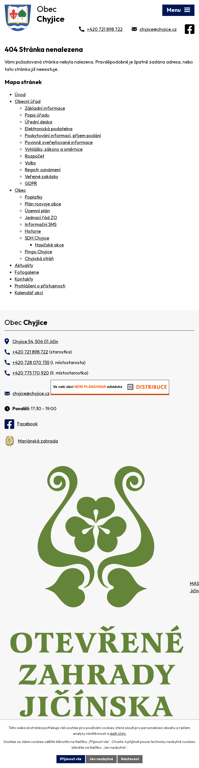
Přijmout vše (71, 759)
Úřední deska (38, 122)
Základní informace (45, 108)
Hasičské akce (49, 245)
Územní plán (37, 211)
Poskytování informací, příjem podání (63, 135)
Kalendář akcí (29, 293)
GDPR (31, 183)
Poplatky (34, 197)
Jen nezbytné (101, 759)
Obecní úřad (28, 101)
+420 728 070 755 (30, 362)
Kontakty (24, 279)
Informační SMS (40, 224)
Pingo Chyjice (38, 252)
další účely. (118, 733)
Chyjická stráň (39, 258)
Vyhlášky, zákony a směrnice (54, 149)
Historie (33, 231)
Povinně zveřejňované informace (59, 142)
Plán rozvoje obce (43, 204)
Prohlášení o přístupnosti (40, 286)
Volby (30, 163)
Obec (20, 190)
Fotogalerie (27, 272)
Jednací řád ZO (41, 217)
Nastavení (130, 759)
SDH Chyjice (37, 238)
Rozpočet (34, 156)
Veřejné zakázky (41, 176)
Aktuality (24, 265)
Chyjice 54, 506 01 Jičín (35, 341)
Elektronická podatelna (48, 129)
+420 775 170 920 (30, 373)
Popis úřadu (37, 115)
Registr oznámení (43, 170)
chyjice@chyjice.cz (158, 29)
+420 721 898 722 (105, 29)
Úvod (20, 94)
